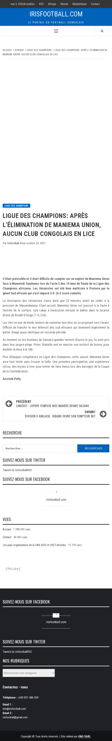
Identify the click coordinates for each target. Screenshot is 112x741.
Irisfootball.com (56, 14)
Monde (64, 4)
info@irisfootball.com (14, 708)
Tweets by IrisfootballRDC (17, 470)
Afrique (52, 4)
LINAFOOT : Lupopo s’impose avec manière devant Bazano (60, 403)
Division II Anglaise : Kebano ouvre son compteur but (52, 414)
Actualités (29, 4)
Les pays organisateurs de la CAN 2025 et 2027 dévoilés (34, 545)
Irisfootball (13, 243)
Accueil (7, 529)
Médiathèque (79, 4)
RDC (41, 4)
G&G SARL (84, 736)
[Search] (102, 31)
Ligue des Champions (16, 205)
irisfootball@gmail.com (15, 717)
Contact (95, 4)
